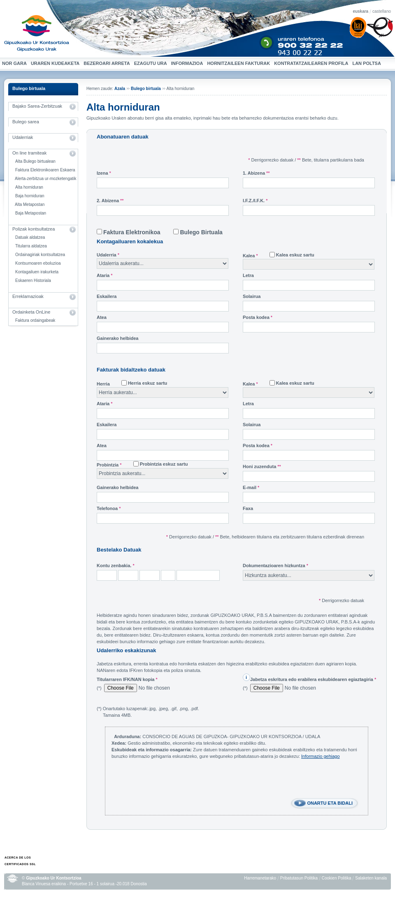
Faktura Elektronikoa (131, 232)
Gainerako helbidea (117, 338)
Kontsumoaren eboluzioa (38, 263)
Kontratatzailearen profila (311, 63)
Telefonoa (109, 508)
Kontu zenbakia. (116, 565)
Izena (104, 173)
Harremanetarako (260, 878)
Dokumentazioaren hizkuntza (275, 565)
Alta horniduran (29, 187)
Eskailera (106, 296)
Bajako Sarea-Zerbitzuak (37, 106)
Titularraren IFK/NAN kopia (127, 679)
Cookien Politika (336, 878)
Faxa (248, 508)
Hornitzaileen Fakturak (239, 63)
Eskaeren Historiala (33, 280)
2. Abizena (110, 200)
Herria (103, 383)
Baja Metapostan (30, 213)
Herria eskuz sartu (147, 383)
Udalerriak (22, 137)
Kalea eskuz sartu (295, 254)
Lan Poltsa (367, 63)
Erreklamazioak (28, 296)
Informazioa (188, 63)
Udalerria (108, 254)
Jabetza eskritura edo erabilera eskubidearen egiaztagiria (313, 679)
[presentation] (174, 782)
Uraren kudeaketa (56, 63)
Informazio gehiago (320, 756)
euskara (360, 11)
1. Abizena (256, 173)
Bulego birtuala (28, 88)
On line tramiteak (29, 152)
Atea (102, 317)
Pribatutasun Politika (299, 878)
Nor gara (15, 63)
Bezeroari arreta (108, 63)
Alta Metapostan (29, 204)
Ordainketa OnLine (31, 311)
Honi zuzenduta (262, 466)
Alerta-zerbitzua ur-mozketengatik (46, 178)
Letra (248, 275)
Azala (119, 88)
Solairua (251, 296)
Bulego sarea (25, 121)
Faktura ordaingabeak (35, 320)
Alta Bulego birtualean (35, 161)
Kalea (250, 255)
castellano (381, 11)
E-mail (251, 487)
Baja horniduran (29, 196)
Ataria (105, 275)
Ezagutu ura (151, 63)
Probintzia (109, 464)
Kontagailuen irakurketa (36, 272)
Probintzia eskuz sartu (164, 464)
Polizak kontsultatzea (33, 228)
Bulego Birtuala (201, 232)
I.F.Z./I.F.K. (255, 200)
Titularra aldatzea (31, 246)
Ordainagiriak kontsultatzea (40, 254)
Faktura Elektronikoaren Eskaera (45, 170)
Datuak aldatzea (30, 237)
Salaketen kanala (371, 878)
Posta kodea (257, 317)
